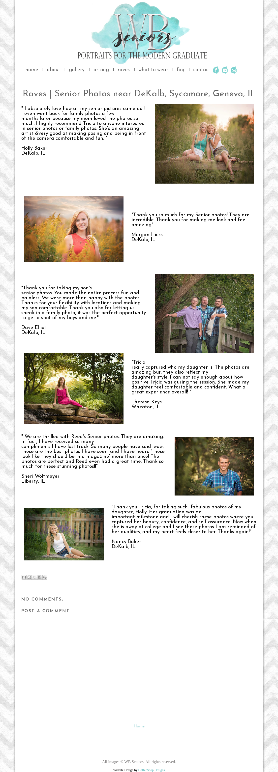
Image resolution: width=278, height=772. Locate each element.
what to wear (153, 69)
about (53, 69)
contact (201, 69)
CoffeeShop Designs (151, 770)
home (31, 69)
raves (124, 69)
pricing (101, 69)
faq (181, 69)
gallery (77, 69)
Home (139, 726)
